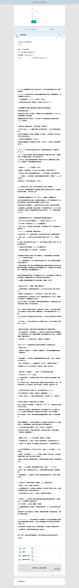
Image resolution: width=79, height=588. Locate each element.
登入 (34, 21)
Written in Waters (39, 2)
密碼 (32, 14)
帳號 (32, 8)
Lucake (62, 37)
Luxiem (58, 37)
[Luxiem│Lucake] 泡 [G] (24, 42)
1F (19, 44)
